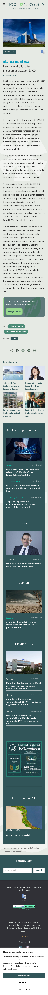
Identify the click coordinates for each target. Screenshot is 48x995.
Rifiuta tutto (24, 989)
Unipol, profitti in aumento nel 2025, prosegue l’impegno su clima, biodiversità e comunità (23, 686)
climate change (16, 326)
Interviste (24, 523)
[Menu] (4, 4)
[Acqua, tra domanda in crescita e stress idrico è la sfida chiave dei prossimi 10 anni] (24, 592)
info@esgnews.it (24, 942)
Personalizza (24, 982)
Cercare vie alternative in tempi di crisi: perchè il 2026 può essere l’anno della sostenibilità (22, 472)
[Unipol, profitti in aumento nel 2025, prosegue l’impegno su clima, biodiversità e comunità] (24, 653)
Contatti (24, 936)
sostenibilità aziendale (16, 331)
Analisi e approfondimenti (24, 430)
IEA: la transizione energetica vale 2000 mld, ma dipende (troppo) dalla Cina (23, 488)
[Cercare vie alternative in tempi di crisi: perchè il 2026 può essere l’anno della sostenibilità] (24, 439)
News (9, 887)
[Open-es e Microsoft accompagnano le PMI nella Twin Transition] (24, 532)
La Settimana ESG (24, 798)
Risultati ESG (24, 644)
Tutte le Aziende (24, 890)
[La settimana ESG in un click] (24, 817)
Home (5, 848)
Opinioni (24, 583)
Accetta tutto (24, 975)
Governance (9, 51)
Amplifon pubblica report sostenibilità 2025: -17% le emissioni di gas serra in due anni (24, 702)
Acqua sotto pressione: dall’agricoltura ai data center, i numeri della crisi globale (21, 504)
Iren (14, 338)
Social (28, 887)
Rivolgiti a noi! (14, 311)
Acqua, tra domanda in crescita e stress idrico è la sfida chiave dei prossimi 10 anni (22, 625)
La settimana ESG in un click (18, 835)
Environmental (18, 887)
